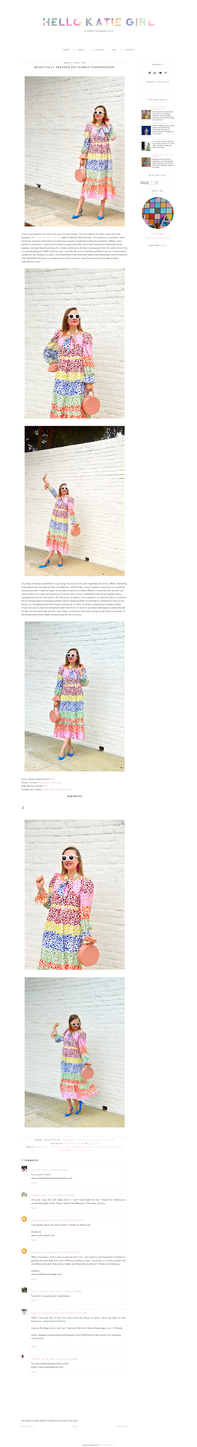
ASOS (39, 1147)
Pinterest (97, 1140)
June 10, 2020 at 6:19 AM (61, 1195)
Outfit (77, 1150)
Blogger (162, 245)
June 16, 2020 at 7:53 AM (68, 1291)
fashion (65, 1147)
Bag (46, 1147)
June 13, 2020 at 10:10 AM (69, 1220)
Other (111, 1140)
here (52, 779)
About (82, 50)
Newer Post (28, 1426)
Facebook (68, 1140)
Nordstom (64, 1150)
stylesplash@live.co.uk (42, 1220)
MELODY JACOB (39, 1359)
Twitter (82, 1140)
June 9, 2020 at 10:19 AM (55, 1170)
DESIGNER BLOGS (106, 1445)
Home (66, 50)
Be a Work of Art (160, 139)
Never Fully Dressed (109, 1147)
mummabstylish (39, 1195)
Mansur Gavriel (82, 1147)
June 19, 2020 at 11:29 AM (63, 1359)
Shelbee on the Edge (42, 1252)
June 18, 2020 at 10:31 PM (73, 1313)
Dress (54, 1147)
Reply (34, 1182)
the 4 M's (36, 1170)
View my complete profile (157, 238)
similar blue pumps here (49, 782)
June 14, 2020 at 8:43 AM (67, 1252)
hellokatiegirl (158, 233)
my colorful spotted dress (47, 237)
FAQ (114, 50)
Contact (130, 50)
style (87, 1150)
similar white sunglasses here (57, 789)
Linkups (99, 50)
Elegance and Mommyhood (45, 1313)
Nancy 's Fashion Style (42, 1291)
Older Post (122, 1426)
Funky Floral (159, 123)
